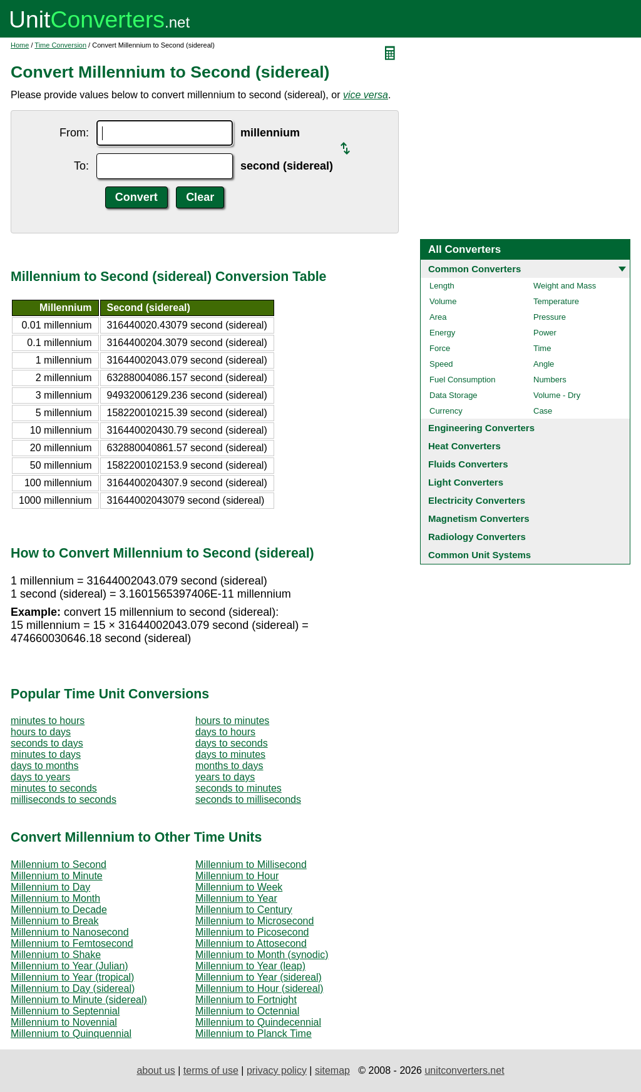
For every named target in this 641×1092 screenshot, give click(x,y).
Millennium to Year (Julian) (69, 966)
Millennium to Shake (56, 954)
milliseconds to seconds (63, 799)
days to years (40, 777)
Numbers (550, 379)
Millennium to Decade (59, 909)
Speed (441, 364)
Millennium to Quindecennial (258, 1022)
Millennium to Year (236, 898)
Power (544, 332)
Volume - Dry (556, 395)
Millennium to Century (243, 909)
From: (74, 132)
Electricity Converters (476, 500)
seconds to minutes (238, 788)
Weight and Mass (564, 285)
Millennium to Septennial (65, 1011)
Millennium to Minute (57, 875)
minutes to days (46, 754)
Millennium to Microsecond (254, 921)
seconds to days (47, 743)
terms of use (210, 1070)
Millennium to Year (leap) (250, 966)
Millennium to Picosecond (252, 932)
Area (437, 317)
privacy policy (277, 1070)
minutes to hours (48, 720)
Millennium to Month (55, 898)
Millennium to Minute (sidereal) (79, 999)
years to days (225, 777)
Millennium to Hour (237, 875)
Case (542, 411)
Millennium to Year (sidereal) (258, 977)
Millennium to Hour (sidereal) (259, 988)
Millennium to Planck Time (253, 1033)
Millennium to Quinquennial (71, 1033)
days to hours (225, 732)
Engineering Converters (481, 427)
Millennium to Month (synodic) (262, 954)
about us (155, 1070)
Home (20, 45)
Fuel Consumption (462, 379)
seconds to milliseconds (248, 799)
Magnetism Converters (479, 518)
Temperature (556, 301)
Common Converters (474, 268)
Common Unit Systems (479, 554)
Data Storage (453, 395)
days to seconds (231, 743)
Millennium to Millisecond (251, 864)
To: (81, 166)
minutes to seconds (54, 788)
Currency (446, 411)
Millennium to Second (58, 864)
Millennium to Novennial (64, 1022)
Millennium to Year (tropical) (72, 977)
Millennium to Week (238, 887)
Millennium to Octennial (247, 1011)
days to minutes (230, 754)
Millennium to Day (50, 887)
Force (439, 348)
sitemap (332, 1070)
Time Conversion (60, 45)
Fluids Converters (468, 464)
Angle (543, 364)
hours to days (41, 732)
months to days (229, 765)
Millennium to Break (55, 921)
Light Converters (465, 482)
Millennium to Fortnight (246, 999)
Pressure (549, 317)
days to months (45, 765)
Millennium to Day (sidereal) (73, 988)
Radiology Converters (477, 536)
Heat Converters (464, 446)
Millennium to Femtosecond (72, 943)
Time (542, 348)
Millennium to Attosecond (251, 943)
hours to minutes (232, 720)
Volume (442, 301)
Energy (442, 332)
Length (441, 285)
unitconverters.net (464, 1070)
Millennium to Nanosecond (70, 932)
